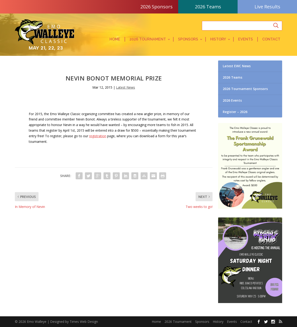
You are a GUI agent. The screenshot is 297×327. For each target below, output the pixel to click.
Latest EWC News (237, 66)
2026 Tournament (147, 39)
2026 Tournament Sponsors (245, 89)
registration (97, 136)
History (218, 39)
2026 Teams (208, 6)
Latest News (125, 87)
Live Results (267, 6)
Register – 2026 (235, 112)
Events (245, 39)
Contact (271, 39)
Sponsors (188, 39)
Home (115, 39)
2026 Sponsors (156, 6)
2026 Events (232, 100)
